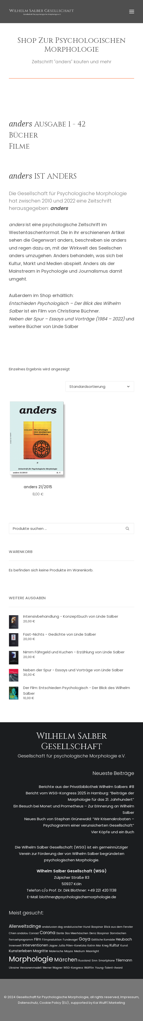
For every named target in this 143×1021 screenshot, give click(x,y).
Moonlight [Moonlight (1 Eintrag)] (92, 951)
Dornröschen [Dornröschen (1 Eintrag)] (118, 933)
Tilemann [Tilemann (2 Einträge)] (124, 960)
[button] (131, 11)
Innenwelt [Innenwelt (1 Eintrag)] (15, 945)
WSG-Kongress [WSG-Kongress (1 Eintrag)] (73, 968)
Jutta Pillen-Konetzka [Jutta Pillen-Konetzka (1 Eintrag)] (72, 945)
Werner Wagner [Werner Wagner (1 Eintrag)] (53, 968)
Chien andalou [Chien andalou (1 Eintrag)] (18, 933)
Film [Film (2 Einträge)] (37, 939)
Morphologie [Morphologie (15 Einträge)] (31, 959)
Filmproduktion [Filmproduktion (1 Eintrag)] (52, 940)
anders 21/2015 (38, 486)
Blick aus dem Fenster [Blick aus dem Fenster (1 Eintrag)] (118, 927)
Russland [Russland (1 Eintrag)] (84, 960)
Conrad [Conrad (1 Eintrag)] (34, 933)
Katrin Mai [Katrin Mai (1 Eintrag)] (94, 945)
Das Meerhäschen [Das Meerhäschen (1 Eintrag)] (76, 933)
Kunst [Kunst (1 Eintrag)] (124, 945)
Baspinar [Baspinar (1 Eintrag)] (97, 927)
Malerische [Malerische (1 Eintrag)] (56, 951)
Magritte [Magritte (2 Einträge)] (40, 950)
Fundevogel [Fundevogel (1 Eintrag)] (70, 940)
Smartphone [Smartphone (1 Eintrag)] (106, 960)
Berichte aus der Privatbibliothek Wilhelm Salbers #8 (86, 786)
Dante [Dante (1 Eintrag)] (60, 933)
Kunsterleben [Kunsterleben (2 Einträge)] (20, 950)
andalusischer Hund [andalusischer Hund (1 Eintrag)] (77, 927)
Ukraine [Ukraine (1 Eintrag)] (14, 968)
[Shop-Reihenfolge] (99, 386)
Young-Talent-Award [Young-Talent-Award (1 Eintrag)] (109, 968)
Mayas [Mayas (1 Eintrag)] (68, 951)
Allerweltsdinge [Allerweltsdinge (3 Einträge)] (25, 926)
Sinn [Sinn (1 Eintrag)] (94, 960)
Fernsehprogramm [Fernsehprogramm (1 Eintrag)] (21, 940)
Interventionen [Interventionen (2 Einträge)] (35, 945)
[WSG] (41, 11)
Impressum (129, 997)
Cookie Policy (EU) (54, 1002)
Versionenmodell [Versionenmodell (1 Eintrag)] (31, 968)
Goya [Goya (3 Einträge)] (84, 939)
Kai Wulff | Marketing (109, 1002)
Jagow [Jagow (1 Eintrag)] (53, 945)
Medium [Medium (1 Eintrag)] (79, 951)
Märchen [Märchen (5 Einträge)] (65, 959)
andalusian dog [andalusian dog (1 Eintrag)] (52, 927)
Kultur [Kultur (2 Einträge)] (114, 945)
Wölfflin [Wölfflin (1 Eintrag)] (89, 968)
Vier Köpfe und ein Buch (112, 831)
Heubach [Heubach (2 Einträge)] (124, 939)
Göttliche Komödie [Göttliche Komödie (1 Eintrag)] (103, 940)
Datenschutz (28, 1002)
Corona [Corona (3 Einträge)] (47, 933)
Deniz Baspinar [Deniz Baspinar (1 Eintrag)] (99, 933)
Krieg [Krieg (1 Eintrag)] (105, 945)
